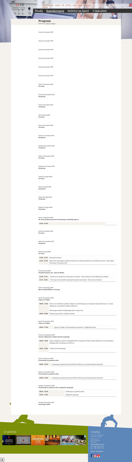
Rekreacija (87, 5)
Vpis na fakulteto (48, 5)
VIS (63, 5)
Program (53, 23)
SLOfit (80, 5)
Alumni (57, 5)
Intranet (45, 7)
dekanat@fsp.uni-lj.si (97, 444)
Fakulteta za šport (20, 7)
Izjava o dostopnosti (97, 451)
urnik (74, 5)
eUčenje (68, 5)
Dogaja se (48, 23)
